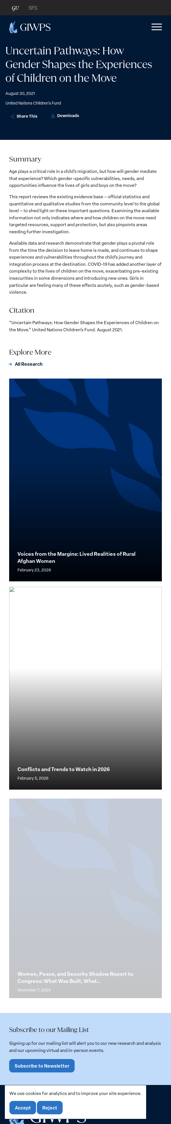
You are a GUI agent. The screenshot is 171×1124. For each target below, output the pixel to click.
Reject (49, 1107)
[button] (155, 27)
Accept (23, 1107)
